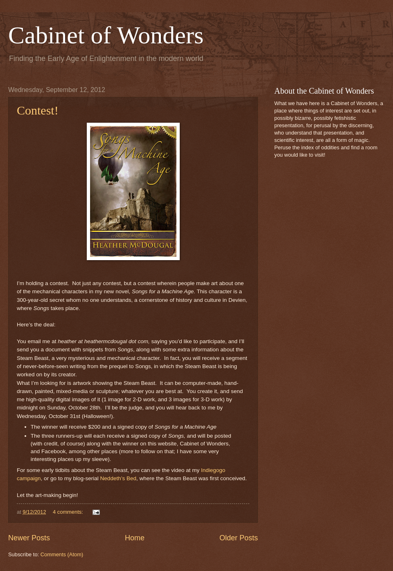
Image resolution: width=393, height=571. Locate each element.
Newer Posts (29, 538)
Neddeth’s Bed (118, 478)
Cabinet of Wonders (105, 35)
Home (135, 538)
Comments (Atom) (62, 554)
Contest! (38, 110)
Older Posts (238, 538)
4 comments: (68, 512)
